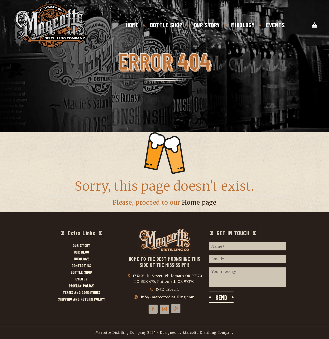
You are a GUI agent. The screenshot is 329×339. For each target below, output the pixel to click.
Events (275, 25)
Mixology (243, 25)
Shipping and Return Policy (81, 299)
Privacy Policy (81, 285)
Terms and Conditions (81, 292)
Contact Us (81, 265)
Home (132, 25)
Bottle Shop (166, 25)
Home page (199, 202)
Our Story (207, 25)
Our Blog (81, 252)
